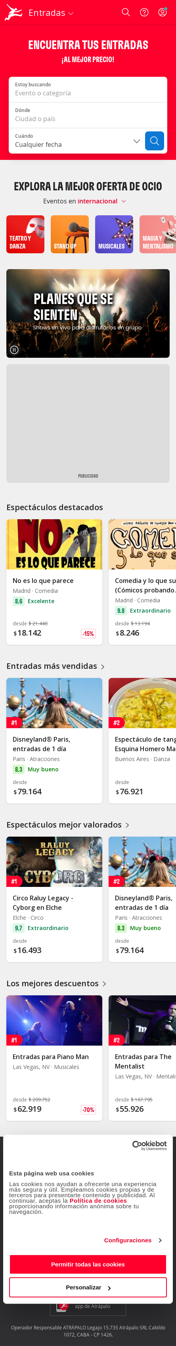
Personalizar (88, 1287)
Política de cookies (98, 1200)
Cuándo (24, 136)
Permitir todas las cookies (88, 1264)
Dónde (22, 110)
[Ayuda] (144, 12)
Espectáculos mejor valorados (68, 824)
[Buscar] (154, 141)
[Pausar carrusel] (14, 350)
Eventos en (59, 201)
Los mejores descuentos (57, 983)
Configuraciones (128, 1240)
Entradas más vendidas (56, 666)
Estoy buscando (33, 84)
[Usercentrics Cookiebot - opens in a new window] (132, 1146)
